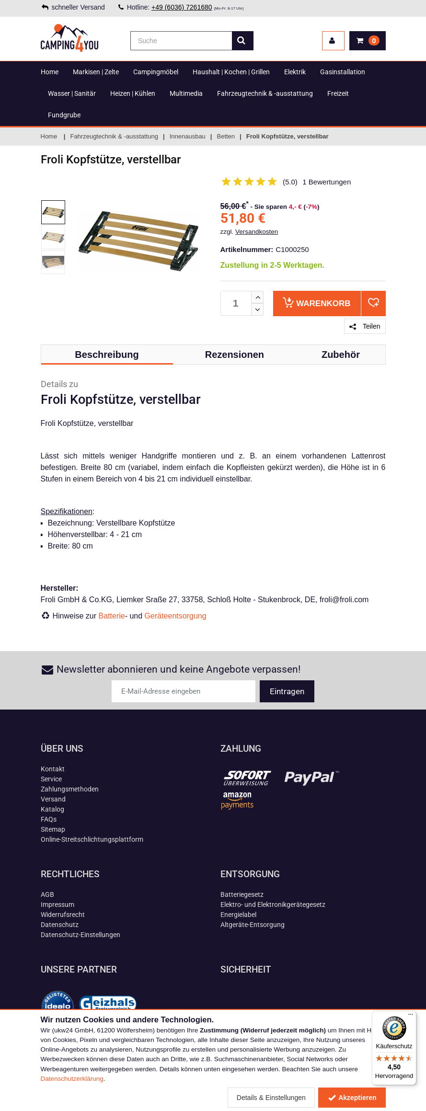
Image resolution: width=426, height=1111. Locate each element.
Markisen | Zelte (96, 72)
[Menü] (410, 1016)
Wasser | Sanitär (72, 93)
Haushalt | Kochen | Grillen (231, 72)
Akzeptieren (352, 1097)
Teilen (364, 326)
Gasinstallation (342, 72)
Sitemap (53, 829)
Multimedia (186, 93)
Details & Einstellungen (271, 1097)
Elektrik (295, 72)
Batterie (112, 616)
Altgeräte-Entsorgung (252, 924)
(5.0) (290, 182)
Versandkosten (256, 231)
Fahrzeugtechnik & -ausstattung (265, 93)
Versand (53, 799)
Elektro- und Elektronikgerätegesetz (272, 904)
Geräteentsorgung (176, 616)
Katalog (52, 809)
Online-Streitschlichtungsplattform (92, 839)
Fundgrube (64, 115)
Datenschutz (60, 924)
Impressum (57, 904)
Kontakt (53, 769)
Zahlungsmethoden (70, 789)
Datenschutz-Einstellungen (80, 935)
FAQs (49, 819)
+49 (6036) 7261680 (181, 7)
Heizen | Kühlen (132, 93)
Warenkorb (316, 302)
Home (49, 72)
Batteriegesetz (242, 894)
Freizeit (338, 93)
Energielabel (238, 914)
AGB (47, 894)
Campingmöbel (155, 72)
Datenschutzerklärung (72, 1078)
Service (51, 779)
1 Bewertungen (326, 182)
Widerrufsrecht (63, 914)
